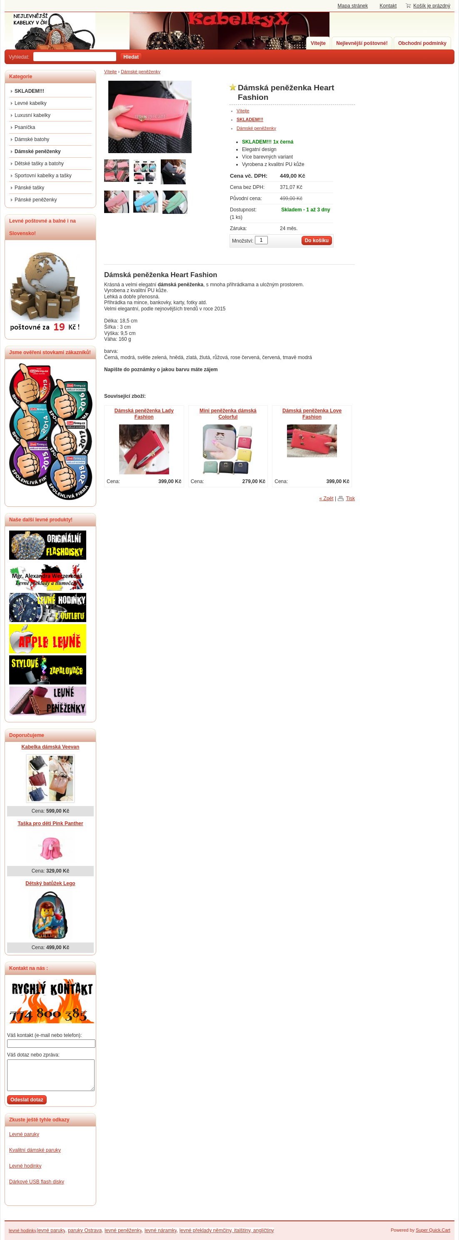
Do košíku (317, 240)
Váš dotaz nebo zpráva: (33, 1055)
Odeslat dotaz (26, 1100)
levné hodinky (22, 1230)
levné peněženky (123, 1230)
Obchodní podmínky (422, 43)
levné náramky (161, 1230)
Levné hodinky (25, 1166)
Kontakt (388, 6)
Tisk (350, 498)
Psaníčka (25, 127)
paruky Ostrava (85, 1230)
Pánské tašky (29, 188)
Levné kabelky (31, 103)
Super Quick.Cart (433, 1230)
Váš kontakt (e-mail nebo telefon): (44, 1035)
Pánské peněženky (36, 200)
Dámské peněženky (140, 71)
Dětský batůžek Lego (50, 883)
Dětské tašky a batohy (39, 163)
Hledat (131, 57)
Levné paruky (24, 1134)
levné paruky (51, 1230)
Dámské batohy (32, 139)
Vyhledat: (19, 57)
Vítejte (318, 43)
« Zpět (326, 498)
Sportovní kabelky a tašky (43, 176)
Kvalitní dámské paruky (35, 1150)
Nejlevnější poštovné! (361, 43)
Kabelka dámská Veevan (51, 747)
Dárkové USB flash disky (36, 1182)
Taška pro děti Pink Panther (50, 823)
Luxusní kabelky (32, 115)
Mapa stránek (353, 6)
